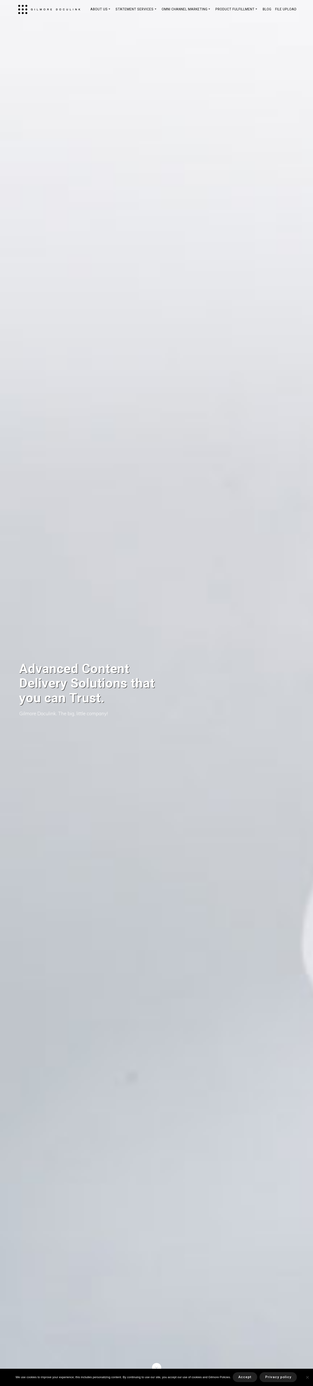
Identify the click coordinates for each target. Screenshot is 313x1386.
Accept (244, 1377)
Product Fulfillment (235, 9)
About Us (99, 9)
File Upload (286, 9)
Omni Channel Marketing (185, 9)
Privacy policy (279, 1377)
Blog (267, 9)
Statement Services (135, 9)
